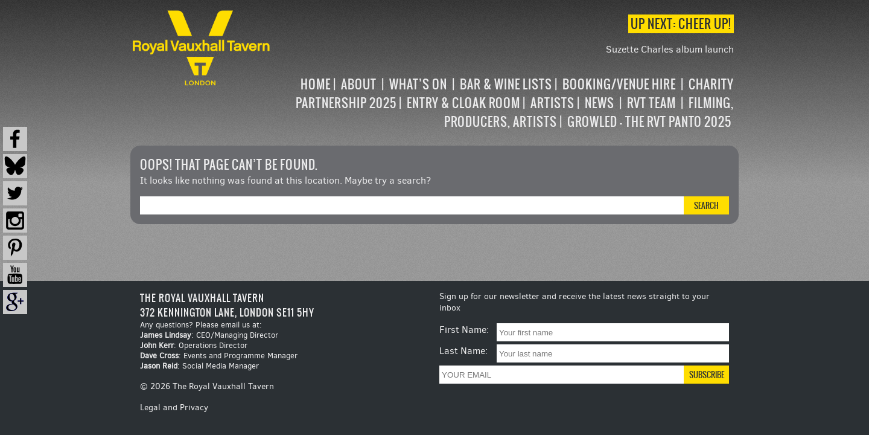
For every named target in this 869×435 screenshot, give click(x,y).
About (359, 84)
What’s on (418, 84)
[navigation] (503, 103)
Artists (552, 103)
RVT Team (651, 103)
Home (316, 84)
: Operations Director (193, 345)
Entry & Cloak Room (463, 103)
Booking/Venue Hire (619, 84)
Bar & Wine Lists (506, 84)
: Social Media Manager (199, 366)
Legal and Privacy (174, 407)
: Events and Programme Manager (219, 355)
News (599, 103)
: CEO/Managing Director (209, 335)
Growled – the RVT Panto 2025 (649, 121)
